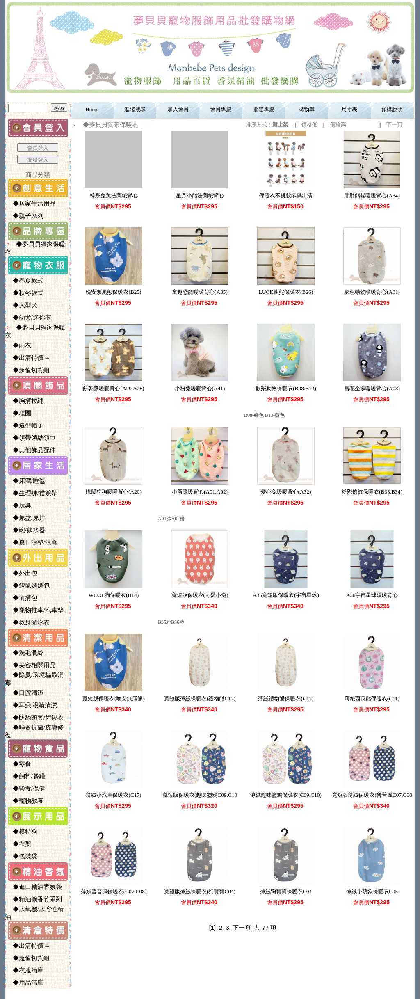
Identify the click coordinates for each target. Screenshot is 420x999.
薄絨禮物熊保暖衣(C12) (285, 698)
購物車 (307, 109)
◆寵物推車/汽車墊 (35, 610)
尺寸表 (349, 109)
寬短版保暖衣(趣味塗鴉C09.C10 (199, 795)
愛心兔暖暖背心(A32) (286, 492)
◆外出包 (22, 573)
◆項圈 (18, 413)
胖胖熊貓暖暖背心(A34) (372, 195)
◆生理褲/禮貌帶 (32, 493)
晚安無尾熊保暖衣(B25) (113, 292)
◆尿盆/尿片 (25, 517)
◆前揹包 (22, 597)
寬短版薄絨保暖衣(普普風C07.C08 (372, 795)
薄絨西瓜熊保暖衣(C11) (372, 698)
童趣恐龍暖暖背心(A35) (200, 292)
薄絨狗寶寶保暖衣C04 (286, 891)
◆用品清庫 (25, 982)
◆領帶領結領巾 (31, 437)
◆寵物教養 (25, 801)
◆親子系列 (25, 216)
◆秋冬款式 (25, 293)
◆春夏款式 (25, 280)
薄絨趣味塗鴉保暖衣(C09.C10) (286, 795)
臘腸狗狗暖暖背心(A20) (114, 492)
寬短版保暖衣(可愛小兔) (199, 595)
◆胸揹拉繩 (25, 401)
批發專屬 (263, 109)
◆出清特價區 (28, 357)
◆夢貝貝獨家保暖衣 (107, 124)
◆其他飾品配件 (31, 450)
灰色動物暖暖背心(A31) (372, 292)
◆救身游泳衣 (28, 622)
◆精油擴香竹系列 (34, 899)
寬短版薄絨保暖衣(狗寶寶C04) (199, 891)
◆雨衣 (18, 345)
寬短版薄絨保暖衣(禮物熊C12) (199, 698)
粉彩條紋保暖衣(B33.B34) (372, 492)
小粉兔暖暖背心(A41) (200, 388)
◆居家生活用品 (31, 203)
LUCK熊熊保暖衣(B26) (286, 292)
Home (92, 109)
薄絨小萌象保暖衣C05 (372, 891)
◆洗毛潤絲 (25, 652)
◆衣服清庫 (25, 970)
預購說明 (392, 109)
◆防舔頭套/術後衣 (35, 717)
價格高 (338, 124)
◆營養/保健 (25, 788)
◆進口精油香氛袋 (34, 887)
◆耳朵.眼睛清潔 (32, 705)
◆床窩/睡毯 (25, 481)
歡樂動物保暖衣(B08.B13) (286, 388)
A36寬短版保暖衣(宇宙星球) (286, 595)
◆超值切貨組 (28, 370)
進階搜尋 (135, 109)
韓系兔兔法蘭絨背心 (114, 195)
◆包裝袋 (22, 856)
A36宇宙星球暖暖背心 (372, 595)
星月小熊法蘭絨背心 (200, 195)
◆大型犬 (22, 305)
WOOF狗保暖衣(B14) (114, 595)
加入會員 (178, 109)
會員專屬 (220, 109)
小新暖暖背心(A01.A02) (200, 492)
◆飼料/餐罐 (25, 776)
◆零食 (18, 764)
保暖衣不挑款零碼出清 (286, 195)
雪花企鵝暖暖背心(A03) (372, 388)
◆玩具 (18, 505)
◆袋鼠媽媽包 (28, 585)
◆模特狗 (22, 831)
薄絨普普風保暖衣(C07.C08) (114, 891)
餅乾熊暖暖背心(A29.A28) (113, 388)
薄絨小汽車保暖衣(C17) (113, 795)
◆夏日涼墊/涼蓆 (32, 542)
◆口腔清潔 (25, 693)
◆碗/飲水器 (25, 530)
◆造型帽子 (25, 425)
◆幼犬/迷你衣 (28, 317)
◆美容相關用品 (31, 665)
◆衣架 (18, 844)
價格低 (309, 124)
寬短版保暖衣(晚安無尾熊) (113, 698)
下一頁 (394, 124)
